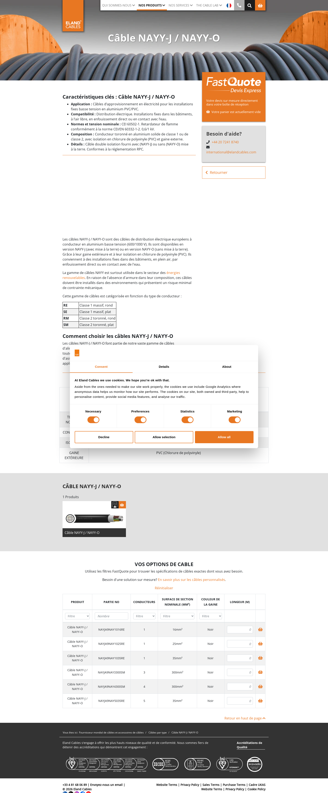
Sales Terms (210, 786)
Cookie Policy (256, 790)
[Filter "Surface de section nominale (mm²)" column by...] (177, 617)
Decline (103, 437)
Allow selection (163, 437)
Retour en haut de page (244, 719)
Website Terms (166, 786)
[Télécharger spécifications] (115, 505)
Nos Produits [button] (150, 5)
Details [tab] (164, 366)
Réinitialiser (164, 589)
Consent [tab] (101, 366)
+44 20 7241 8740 (225, 142)
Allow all (224, 437)
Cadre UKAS (257, 786)
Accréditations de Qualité (249, 746)
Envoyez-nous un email (106, 786)
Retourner (216, 172)
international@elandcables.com (231, 152)
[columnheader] (77, 603)
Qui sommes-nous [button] (116, 5)
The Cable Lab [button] (207, 5)
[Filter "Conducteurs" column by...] (144, 617)
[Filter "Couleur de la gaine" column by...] (210, 617)
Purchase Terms (234, 786)
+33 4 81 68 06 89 (75, 786)
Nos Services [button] (179, 5)
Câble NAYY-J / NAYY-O (82, 533)
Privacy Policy (190, 786)
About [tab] (226, 366)
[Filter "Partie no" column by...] (111, 617)
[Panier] (122, 505)
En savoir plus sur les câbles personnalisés (191, 580)
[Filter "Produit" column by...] (77, 617)
